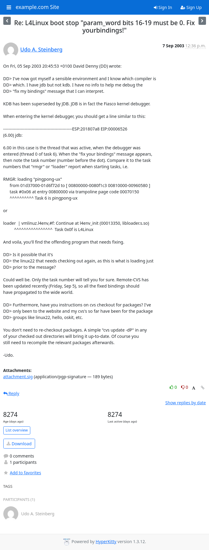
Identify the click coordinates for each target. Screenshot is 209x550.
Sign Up (191, 7)
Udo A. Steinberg (41, 49)
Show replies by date (185, 402)
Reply (11, 393)
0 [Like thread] (174, 387)
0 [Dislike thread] (184, 387)
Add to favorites (22, 472)
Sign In (163, 7)
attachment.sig (18, 376)
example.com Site (37, 7)
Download (19, 443)
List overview (17, 430)
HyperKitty (106, 541)
